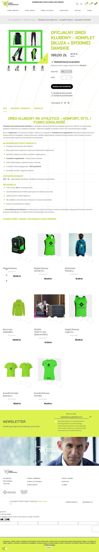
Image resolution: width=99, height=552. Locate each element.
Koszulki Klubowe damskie (38, 399)
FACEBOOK (7, 485)
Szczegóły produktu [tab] (25, 108)
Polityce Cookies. (50, 545)
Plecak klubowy (10, 268)
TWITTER (6, 490)
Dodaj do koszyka (62, 86)
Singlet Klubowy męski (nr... (72, 335)
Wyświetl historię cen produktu (65, 62)
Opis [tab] (5, 108)
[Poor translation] (7, 526)
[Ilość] (66, 77)
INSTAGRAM (7, 487)
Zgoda (49, 547)
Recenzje (47, 108)
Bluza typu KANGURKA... (9, 334)
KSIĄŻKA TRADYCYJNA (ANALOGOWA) (41, 335)
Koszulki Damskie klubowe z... (8, 399)
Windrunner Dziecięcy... (70, 270)
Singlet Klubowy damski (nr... (40, 271)
